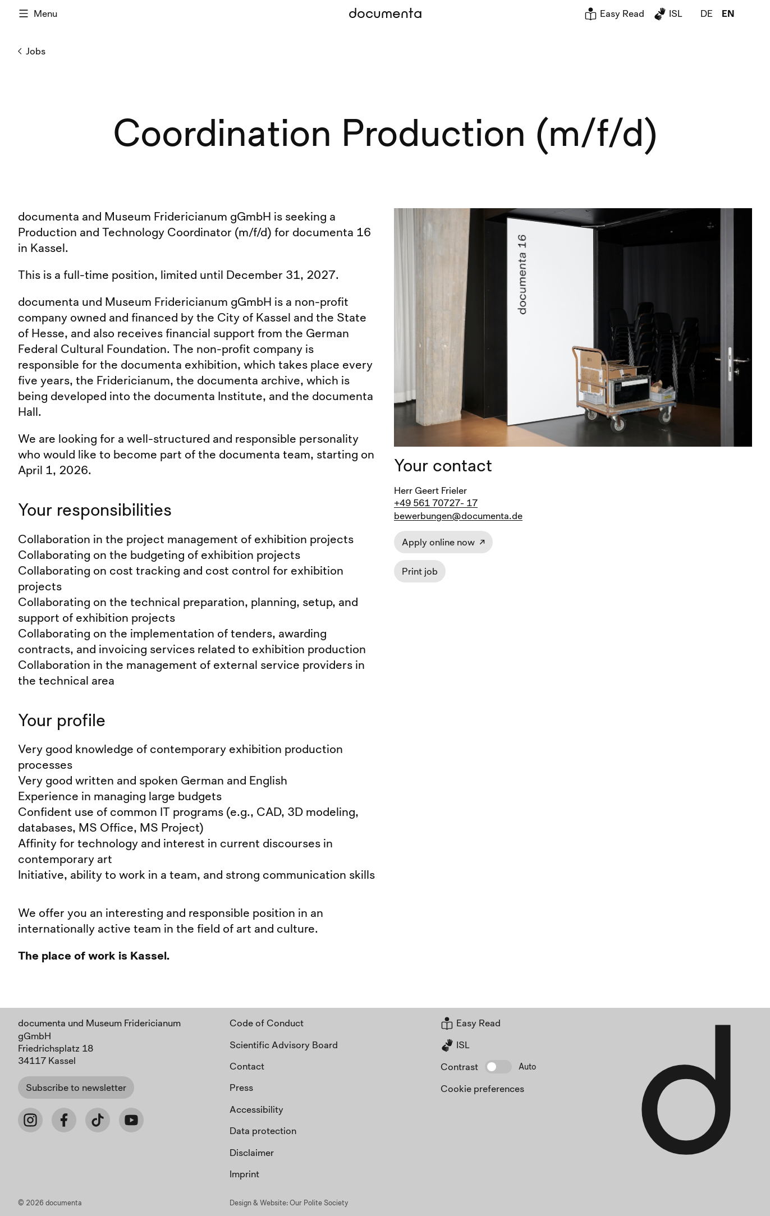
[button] (498, 1066)
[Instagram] (30, 1120)
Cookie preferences (482, 1088)
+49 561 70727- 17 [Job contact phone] (436, 502)
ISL (667, 13)
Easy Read (614, 13)
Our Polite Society (319, 1202)
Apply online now (438, 542)
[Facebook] (64, 1120)
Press (241, 1087)
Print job (420, 571)
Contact (247, 1066)
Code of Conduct (267, 1023)
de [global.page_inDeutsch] (706, 13)
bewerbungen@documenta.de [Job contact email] (458, 515)
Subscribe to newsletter (76, 1087)
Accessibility (256, 1109)
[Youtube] (131, 1120)
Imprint (244, 1174)
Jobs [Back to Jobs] (31, 51)
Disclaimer (252, 1152)
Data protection (263, 1130)
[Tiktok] (97, 1120)
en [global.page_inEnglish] (728, 13)
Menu (37, 13)
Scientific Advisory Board (284, 1044)
